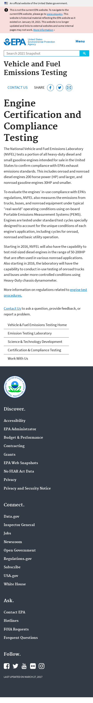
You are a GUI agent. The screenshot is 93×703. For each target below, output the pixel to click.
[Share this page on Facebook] (50, 87)
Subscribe (12, 567)
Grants (9, 455)
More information (43, 29)
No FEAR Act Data (19, 472)
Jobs (7, 534)
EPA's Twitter (15, 666)
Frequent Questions (21, 638)
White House (15, 584)
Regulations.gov (18, 559)
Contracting (14, 446)
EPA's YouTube (24, 666)
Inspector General (19, 525)
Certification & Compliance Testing (34, 350)
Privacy (10, 480)
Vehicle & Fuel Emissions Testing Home (37, 324)
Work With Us (18, 358)
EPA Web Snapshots (21, 463)
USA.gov (11, 576)
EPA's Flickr (33, 666)
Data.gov (11, 517)
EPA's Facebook (6, 666)
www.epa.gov (55, 13)
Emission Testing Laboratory (30, 333)
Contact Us (18, 87)
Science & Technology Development (35, 341)
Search (84, 53)
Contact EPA (14, 613)
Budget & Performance (23, 438)
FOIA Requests (16, 630)
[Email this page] (69, 87)
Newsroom (13, 542)
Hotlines (11, 621)
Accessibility (14, 421)
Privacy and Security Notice (27, 489)
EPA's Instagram (41, 666)
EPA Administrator (20, 429)
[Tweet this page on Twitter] (59, 87)
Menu (80, 41)
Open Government (20, 551)
